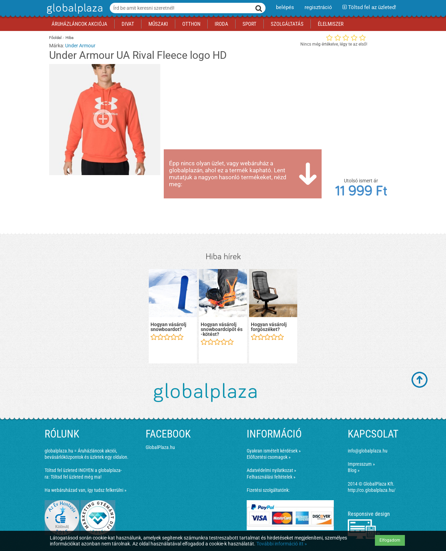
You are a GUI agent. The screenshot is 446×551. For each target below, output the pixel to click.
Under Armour (80, 45)
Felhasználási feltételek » (271, 477)
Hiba (70, 38)
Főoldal (55, 38)
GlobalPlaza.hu (160, 447)
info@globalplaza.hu (367, 451)
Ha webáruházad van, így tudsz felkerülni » (85, 490)
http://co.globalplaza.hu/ (371, 490)
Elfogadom (389, 540)
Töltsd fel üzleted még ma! (76, 477)
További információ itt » (281, 543)
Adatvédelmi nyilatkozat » (271, 470)
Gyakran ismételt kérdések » (274, 451)
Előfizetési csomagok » (269, 457)
